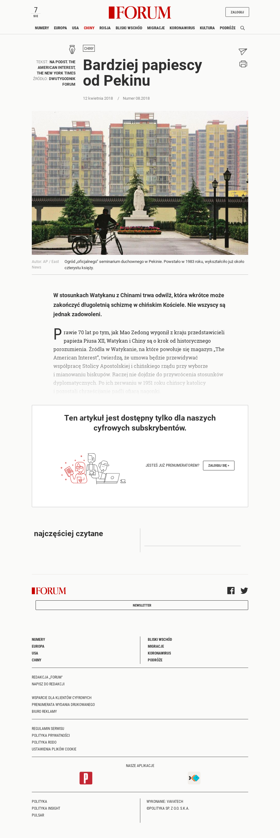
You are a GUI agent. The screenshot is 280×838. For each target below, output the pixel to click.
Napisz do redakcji (48, 683)
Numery (42, 28)
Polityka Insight (46, 808)
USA (75, 28)
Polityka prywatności (51, 735)
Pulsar (38, 814)
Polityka (39, 801)
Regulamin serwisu (48, 728)
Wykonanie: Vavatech (165, 801)
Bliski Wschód (129, 28)
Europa (60, 28)
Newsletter (142, 605)
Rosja (105, 28)
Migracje (156, 28)
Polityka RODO (44, 742)
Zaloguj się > (218, 465)
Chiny (89, 28)
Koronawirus (182, 28)
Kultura (207, 28)
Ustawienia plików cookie (54, 748)
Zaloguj (237, 12)
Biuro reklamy (44, 711)
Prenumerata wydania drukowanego (63, 704)
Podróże (227, 28)
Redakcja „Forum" (47, 676)
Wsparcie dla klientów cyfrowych (61, 697)
